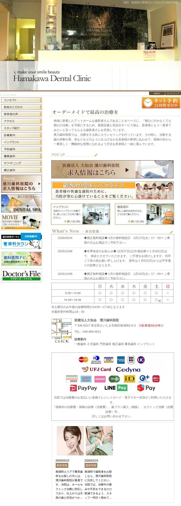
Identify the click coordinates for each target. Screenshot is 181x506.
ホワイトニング (21, 163)
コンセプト (21, 100)
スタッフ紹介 (21, 128)
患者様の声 (21, 114)
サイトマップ (173, 93)
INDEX (157, 93)
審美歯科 (21, 156)
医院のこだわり (21, 107)
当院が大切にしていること (112, 190)
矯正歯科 (21, 170)
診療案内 (21, 135)
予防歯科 (21, 149)
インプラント (21, 142)
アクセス (21, 121)
